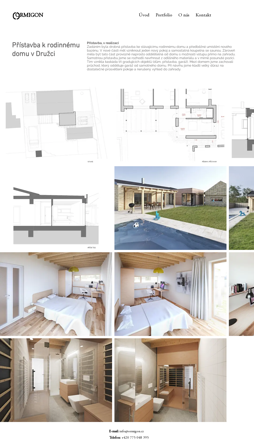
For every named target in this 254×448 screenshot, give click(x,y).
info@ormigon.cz (132, 431)
